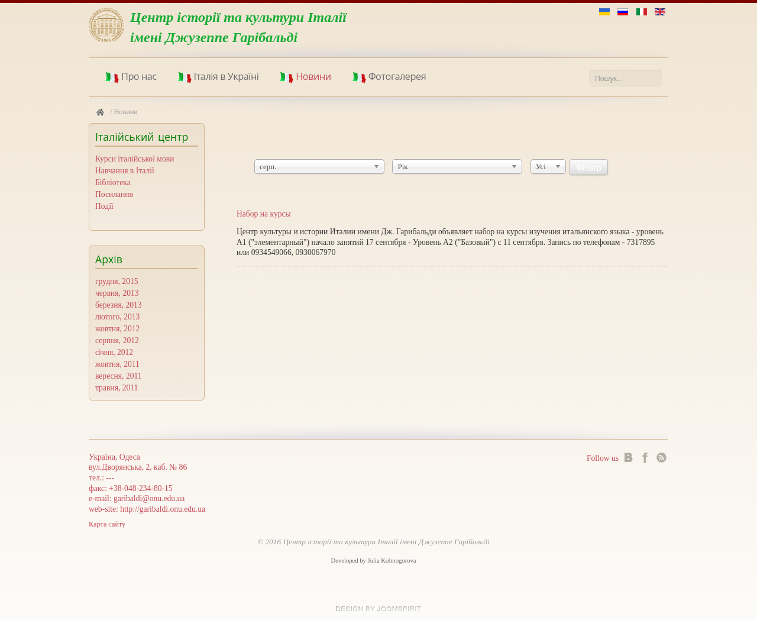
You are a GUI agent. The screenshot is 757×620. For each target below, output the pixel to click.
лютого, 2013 (117, 316)
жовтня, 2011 (117, 364)
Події (104, 206)
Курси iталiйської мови (134, 158)
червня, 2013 (117, 293)
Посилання (114, 194)
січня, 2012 (114, 352)
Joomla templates (378, 608)
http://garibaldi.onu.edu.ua (162, 509)
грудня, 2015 (116, 281)
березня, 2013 (118, 305)
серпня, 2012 (117, 340)
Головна (100, 112)
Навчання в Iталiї (124, 170)
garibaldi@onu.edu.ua (149, 498)
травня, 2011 (116, 387)
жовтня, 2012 (117, 328)
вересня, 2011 (118, 376)
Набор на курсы (264, 213)
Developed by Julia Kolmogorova (373, 560)
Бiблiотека (113, 182)
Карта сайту (107, 524)
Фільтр (588, 167)
